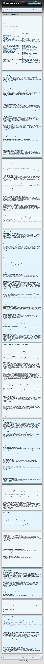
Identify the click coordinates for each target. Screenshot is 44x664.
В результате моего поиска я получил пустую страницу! (31, 41)
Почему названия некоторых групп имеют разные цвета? (31, 22)
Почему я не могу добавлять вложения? (9, 51)
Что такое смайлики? (6, 62)
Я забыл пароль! (5, 23)
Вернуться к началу (7, 81)
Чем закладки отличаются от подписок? (28, 46)
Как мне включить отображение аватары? (9, 38)
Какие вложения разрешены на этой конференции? (30, 53)
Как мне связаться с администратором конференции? (31, 62)
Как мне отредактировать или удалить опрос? (10, 49)
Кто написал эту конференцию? (27, 57)
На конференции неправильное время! (9, 32)
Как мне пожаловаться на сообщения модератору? (11, 53)
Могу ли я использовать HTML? (8, 61)
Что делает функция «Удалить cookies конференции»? (11, 26)
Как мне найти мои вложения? (27, 54)
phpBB (29, 192)
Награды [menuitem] (9, 9)
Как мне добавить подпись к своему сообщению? (11, 46)
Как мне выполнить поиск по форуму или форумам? (30, 39)
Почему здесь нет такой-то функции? (28, 58)
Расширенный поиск (40, 3)
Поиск (39, 3)
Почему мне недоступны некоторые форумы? (10, 50)
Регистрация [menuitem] (36, 9)
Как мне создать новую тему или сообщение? (10, 44)
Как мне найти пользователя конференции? (29, 42)
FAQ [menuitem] (13, 9)
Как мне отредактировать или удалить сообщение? (11, 45)
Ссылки (5, 9)
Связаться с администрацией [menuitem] (28, 657)
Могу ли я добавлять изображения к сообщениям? (11, 63)
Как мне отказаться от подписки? (27, 50)
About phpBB (28, 622)
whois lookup (31, 635)
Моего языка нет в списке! (7, 35)
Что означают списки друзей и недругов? (28, 34)
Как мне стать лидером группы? (27, 21)
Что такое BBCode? (6, 60)
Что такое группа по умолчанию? (27, 23)
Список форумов (7, 657)
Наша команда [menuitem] (36, 657)
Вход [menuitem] (40, 9)
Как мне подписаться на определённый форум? (30, 49)
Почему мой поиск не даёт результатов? (28, 40)
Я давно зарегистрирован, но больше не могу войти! (11, 22)
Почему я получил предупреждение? (9, 52)
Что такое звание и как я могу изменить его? (10, 39)
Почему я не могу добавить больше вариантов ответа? (11, 48)
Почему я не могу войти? (7, 21)
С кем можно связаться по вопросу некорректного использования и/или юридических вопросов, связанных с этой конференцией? (31, 60)
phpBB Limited (35, 620)
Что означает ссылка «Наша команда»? (28, 24)
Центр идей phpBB (22, 627)
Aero (17, 660)
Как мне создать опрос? (6, 47)
